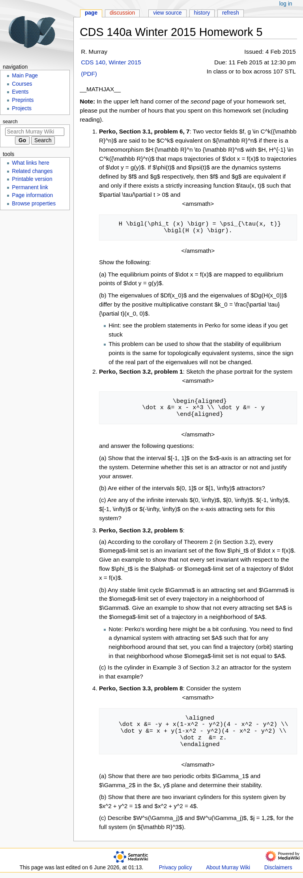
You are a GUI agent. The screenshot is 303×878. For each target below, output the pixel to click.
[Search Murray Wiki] (34, 132)
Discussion (122, 13)
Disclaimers (278, 867)
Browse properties (34, 204)
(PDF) (89, 73)
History (202, 13)
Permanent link (30, 187)
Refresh (230, 13)
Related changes (32, 171)
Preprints (23, 100)
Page (91, 13)
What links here (30, 163)
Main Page (25, 76)
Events (20, 92)
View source (167, 13)
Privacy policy (175, 867)
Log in (285, 4)
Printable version (32, 179)
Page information (32, 195)
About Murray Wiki (228, 867)
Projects (22, 108)
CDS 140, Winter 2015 (111, 62)
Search (10, 121)
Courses (22, 84)
